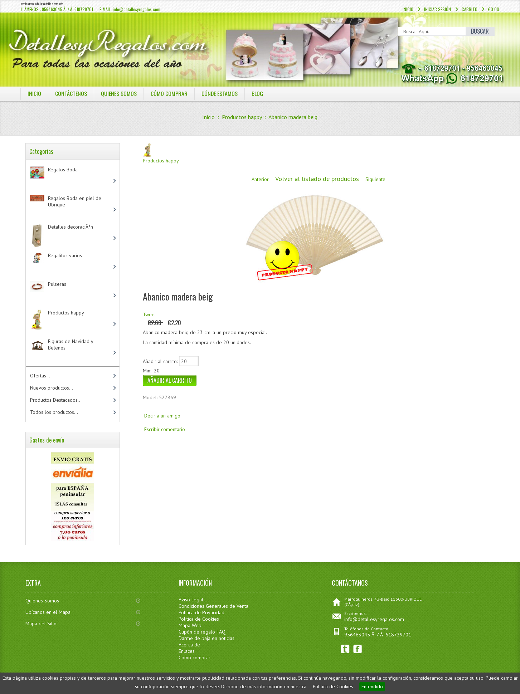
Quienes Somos (42, 600)
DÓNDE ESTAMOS (219, 93)
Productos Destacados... (56, 400)
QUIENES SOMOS (119, 93)
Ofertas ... (41, 375)
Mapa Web (190, 625)
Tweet (149, 314)
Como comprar (194, 657)
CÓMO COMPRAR (169, 93)
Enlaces (187, 651)
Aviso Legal (191, 599)
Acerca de (189, 644)
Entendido (372, 686)
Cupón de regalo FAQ (202, 632)
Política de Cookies (333, 686)
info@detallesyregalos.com (374, 619)
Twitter (345, 649)
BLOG (258, 93)
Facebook (357, 649)
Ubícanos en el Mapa (48, 612)
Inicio (408, 9)
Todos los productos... (54, 412)
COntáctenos (71, 93)
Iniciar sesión (437, 9)
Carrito (469, 9)
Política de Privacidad (201, 612)
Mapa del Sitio (41, 623)
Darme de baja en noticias (206, 638)
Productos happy (242, 117)
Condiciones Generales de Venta (213, 606)
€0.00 (493, 9)
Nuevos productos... (51, 388)
